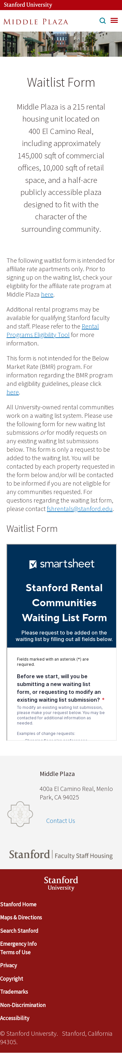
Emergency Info (18, 943)
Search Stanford (19, 930)
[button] (103, 21)
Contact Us (60, 820)
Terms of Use (15, 952)
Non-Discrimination (23, 1005)
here (47, 294)
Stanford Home (18, 904)
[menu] (114, 20)
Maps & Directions (21, 917)
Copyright (11, 978)
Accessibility (14, 1018)
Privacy (8, 965)
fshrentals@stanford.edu (80, 509)
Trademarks (14, 991)
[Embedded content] (62, 642)
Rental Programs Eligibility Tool (53, 330)
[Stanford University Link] (24, 5)
